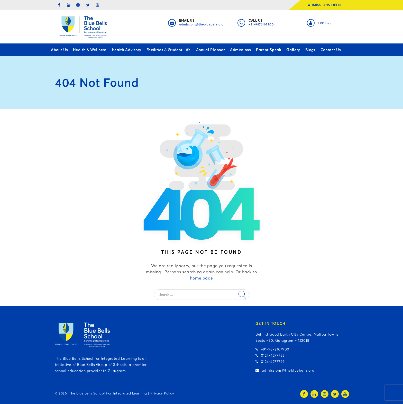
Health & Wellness (89, 50)
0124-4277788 (270, 355)
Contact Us (330, 50)
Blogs (310, 50)
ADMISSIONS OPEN (326, 5)
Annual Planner (210, 50)
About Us (59, 50)
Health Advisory (126, 50)
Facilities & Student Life (168, 50)
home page (201, 278)
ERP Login (326, 23)
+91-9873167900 (261, 24)
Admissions (240, 50)
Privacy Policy (162, 393)
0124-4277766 (270, 361)
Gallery (293, 50)
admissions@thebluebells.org (201, 24)
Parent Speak (268, 50)
